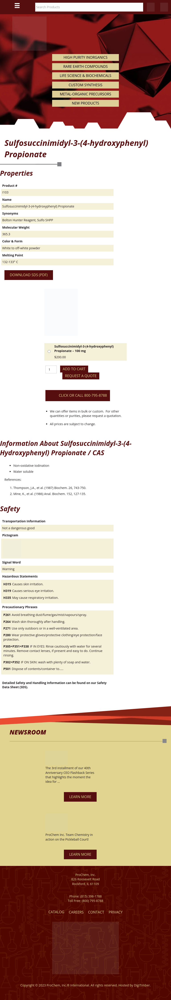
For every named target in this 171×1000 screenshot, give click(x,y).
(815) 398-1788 (91, 896)
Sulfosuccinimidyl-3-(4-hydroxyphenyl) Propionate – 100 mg (84, 348)
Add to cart (74, 368)
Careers (76, 912)
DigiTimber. (142, 985)
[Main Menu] (17, 5)
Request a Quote (81, 375)
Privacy (116, 912)
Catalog (56, 911)
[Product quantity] (51, 369)
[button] (80, 797)
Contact (96, 912)
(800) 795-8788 (92, 901)
